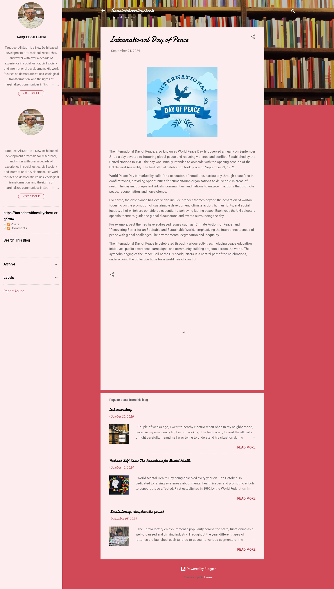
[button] (252, 37)
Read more (246, 447)
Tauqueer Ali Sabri (31, 37)
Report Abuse (14, 291)
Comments (17, 228)
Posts (13, 224)
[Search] (293, 12)
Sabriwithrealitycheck (132, 10)
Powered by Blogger (198, 569)
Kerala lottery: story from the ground (136, 512)
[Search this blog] (31, 249)
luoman (208, 577)
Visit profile (31, 93)
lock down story (120, 410)
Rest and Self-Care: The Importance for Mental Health (149, 461)
